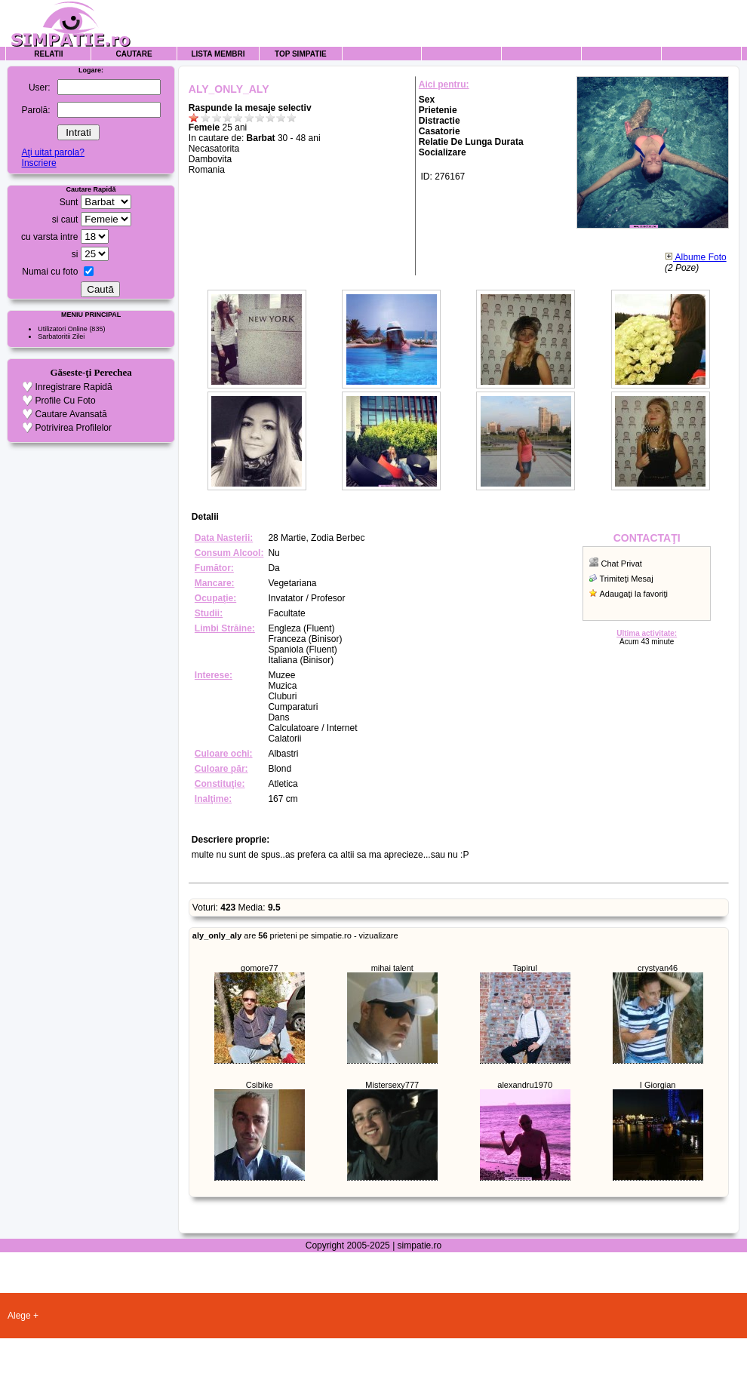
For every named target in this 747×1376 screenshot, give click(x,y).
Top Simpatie (301, 54)
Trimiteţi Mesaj (626, 578)
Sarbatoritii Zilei (61, 336)
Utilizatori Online (63, 329)
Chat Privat (621, 563)
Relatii (48, 54)
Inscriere (39, 163)
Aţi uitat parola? (53, 152)
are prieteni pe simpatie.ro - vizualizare (295, 935)
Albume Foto (696, 257)
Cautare (134, 54)
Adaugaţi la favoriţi (634, 593)
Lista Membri (217, 54)
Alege (19, 1315)
